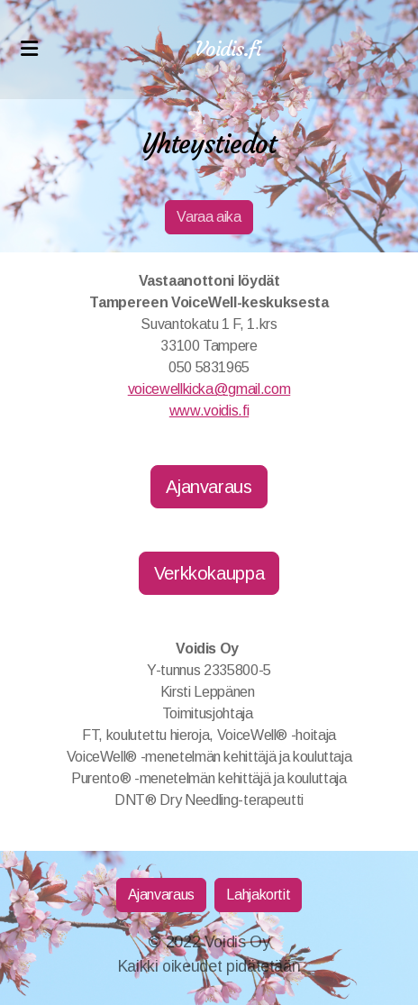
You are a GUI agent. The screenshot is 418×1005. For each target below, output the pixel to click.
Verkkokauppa (209, 573)
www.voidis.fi (209, 410)
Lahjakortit (258, 894)
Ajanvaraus (208, 487)
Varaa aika (209, 216)
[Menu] (29, 49)
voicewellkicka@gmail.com (209, 389)
